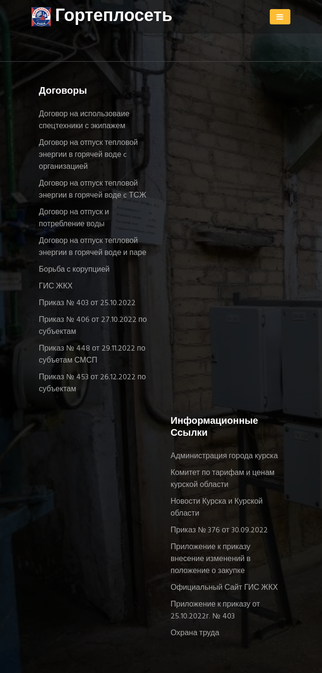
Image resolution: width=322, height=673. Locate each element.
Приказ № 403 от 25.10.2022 (87, 303)
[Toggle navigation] (280, 16)
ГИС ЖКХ (55, 286)
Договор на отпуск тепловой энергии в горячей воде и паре (92, 247)
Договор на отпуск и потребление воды (74, 218)
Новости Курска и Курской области (217, 508)
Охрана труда (195, 633)
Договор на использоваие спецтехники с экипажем (84, 120)
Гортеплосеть (102, 17)
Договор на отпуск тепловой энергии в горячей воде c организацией (88, 155)
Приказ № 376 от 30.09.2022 (219, 530)
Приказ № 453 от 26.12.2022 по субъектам (92, 383)
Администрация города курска (224, 456)
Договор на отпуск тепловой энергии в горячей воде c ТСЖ (92, 189)
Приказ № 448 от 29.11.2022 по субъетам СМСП (92, 354)
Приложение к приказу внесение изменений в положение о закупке (211, 559)
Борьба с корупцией (74, 270)
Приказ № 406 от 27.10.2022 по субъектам (93, 326)
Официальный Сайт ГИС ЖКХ (224, 588)
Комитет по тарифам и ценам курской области (223, 479)
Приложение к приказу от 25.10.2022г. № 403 (215, 610)
